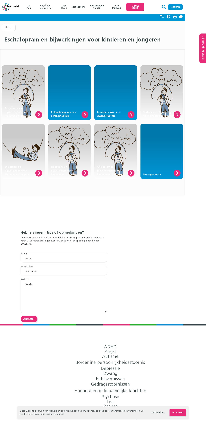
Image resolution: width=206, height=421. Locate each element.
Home (9, 29)
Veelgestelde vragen (108, 7)
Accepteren (177, 412)
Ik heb (29, 7)
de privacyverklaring (53, 414)
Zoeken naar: (185, 6)
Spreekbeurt (86, 7)
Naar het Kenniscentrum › (148, 329)
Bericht (26, 313)
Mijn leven (70, 7)
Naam (26, 287)
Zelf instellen (158, 413)
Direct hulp (153, 7)
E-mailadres (29, 300)
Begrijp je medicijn (46, 7)
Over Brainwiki (131, 7)
